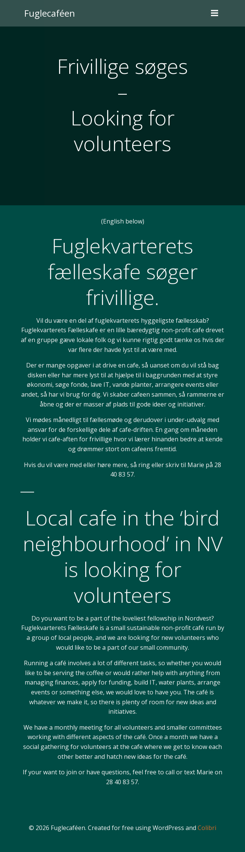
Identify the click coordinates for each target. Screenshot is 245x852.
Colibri (207, 828)
